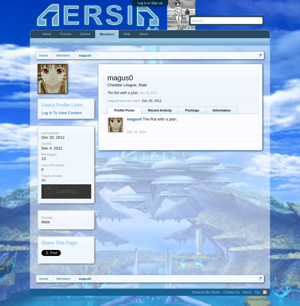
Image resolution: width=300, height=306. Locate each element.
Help (127, 34)
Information (222, 110)
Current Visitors (83, 41)
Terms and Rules (257, 299)
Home (46, 34)
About (143, 34)
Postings (192, 110)
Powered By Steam (206, 292)
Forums (65, 34)
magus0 (134, 119)
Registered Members (50, 41)
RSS (265, 292)
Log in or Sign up (149, 3)
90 (43, 180)
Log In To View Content (61, 113)
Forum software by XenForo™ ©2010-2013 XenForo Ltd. (71, 299)
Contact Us (231, 292)
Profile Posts (124, 110)
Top (257, 292)
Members (107, 34)
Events (85, 34)
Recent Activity (160, 110)
